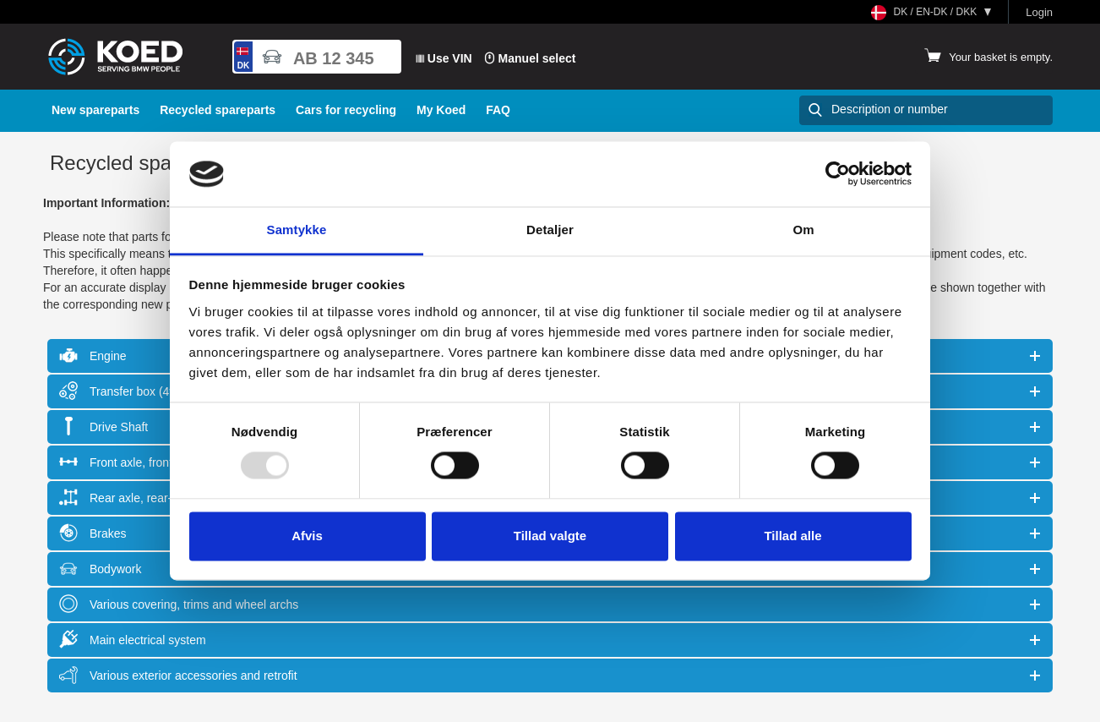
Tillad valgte (550, 535)
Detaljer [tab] (550, 229)
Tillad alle (792, 535)
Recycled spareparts (217, 110)
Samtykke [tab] (297, 229)
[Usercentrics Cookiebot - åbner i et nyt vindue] (838, 174)
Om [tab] (803, 229)
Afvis (307, 535)
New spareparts (95, 110)
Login (1039, 12)
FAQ (498, 110)
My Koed (441, 110)
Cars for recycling (346, 110)
